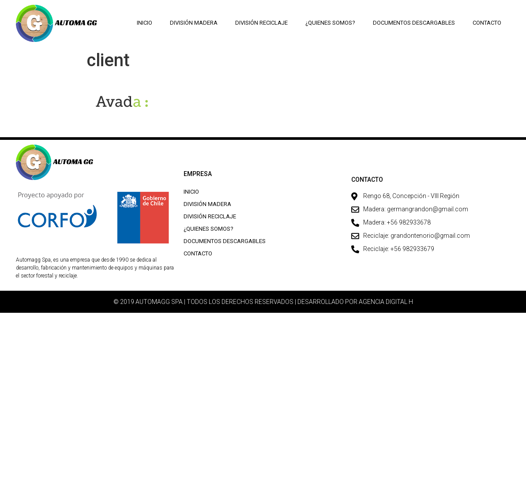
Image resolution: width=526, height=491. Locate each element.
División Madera (194, 22)
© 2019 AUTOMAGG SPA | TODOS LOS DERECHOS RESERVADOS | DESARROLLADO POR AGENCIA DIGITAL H (263, 301)
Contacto (487, 22)
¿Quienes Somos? (330, 22)
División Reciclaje (262, 22)
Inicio (145, 22)
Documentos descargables (414, 22)
